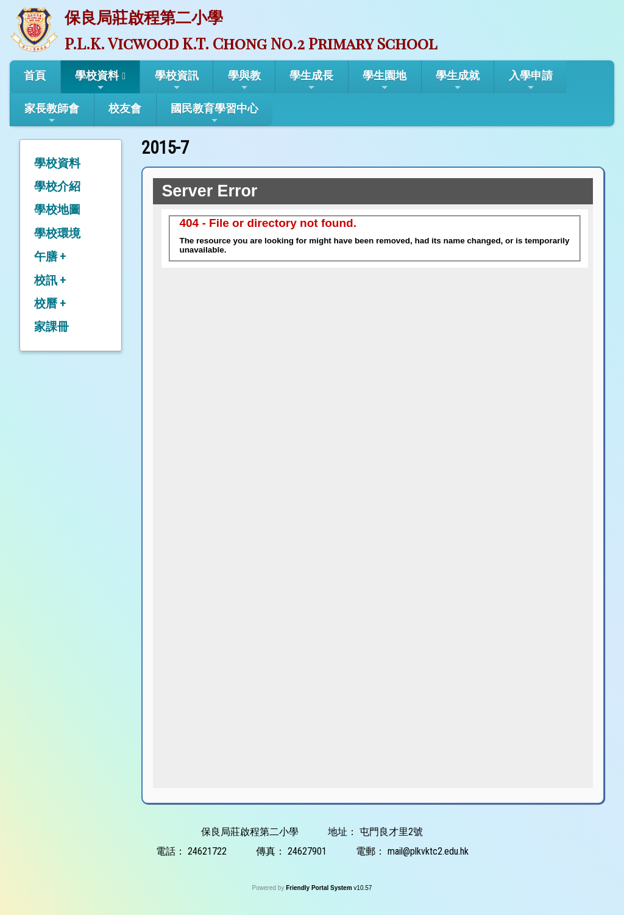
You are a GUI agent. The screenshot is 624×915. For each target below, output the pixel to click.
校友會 (124, 108)
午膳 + (50, 256)
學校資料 (97, 80)
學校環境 (57, 233)
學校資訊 (177, 80)
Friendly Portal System (319, 887)
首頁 (35, 75)
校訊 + (50, 280)
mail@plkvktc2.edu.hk (428, 851)
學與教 (244, 80)
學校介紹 (57, 186)
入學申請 (531, 80)
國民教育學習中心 (214, 113)
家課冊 (51, 327)
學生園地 (384, 80)
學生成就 (458, 80)
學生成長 (311, 80)
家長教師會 (51, 113)
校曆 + (50, 303)
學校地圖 (57, 210)
